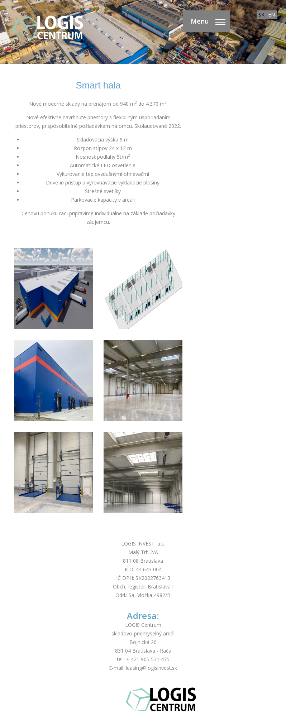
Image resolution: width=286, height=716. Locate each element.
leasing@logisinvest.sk (151, 667)
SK (261, 14)
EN (271, 14)
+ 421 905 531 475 (148, 659)
